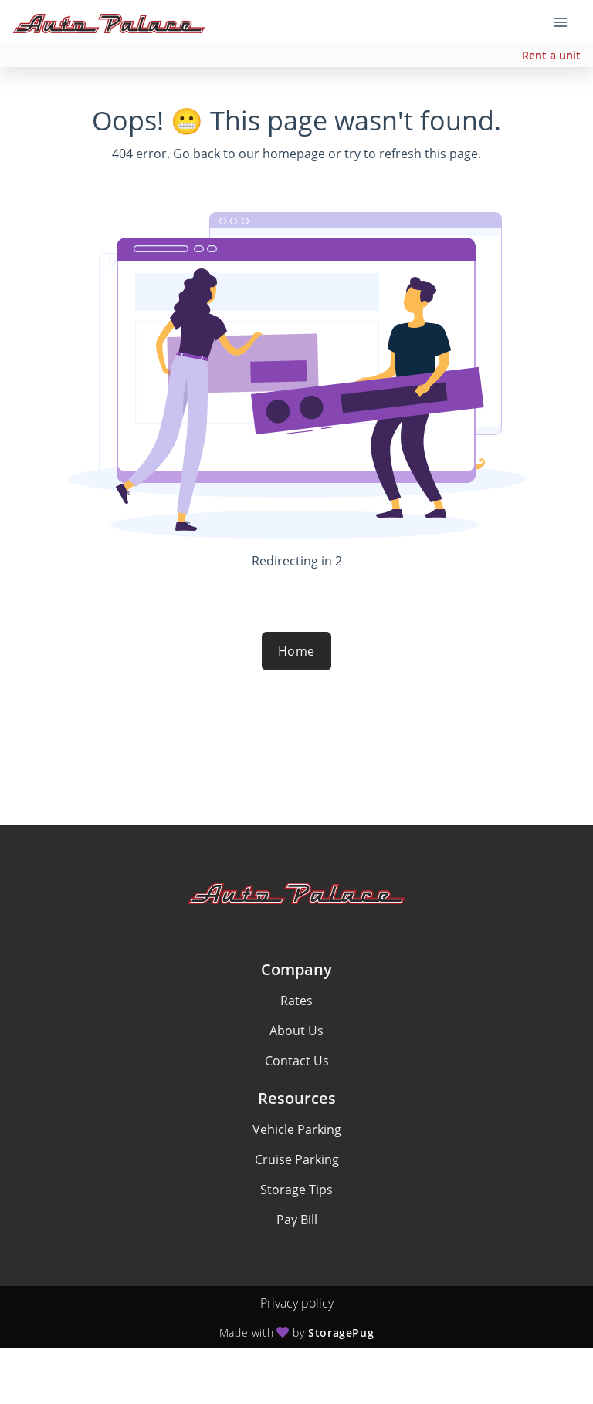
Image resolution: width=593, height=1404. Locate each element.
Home (296, 651)
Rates (296, 1000)
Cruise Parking (297, 1159)
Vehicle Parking (296, 1129)
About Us (296, 1030)
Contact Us (297, 1060)
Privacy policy (297, 1302)
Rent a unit (551, 55)
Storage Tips (296, 1189)
